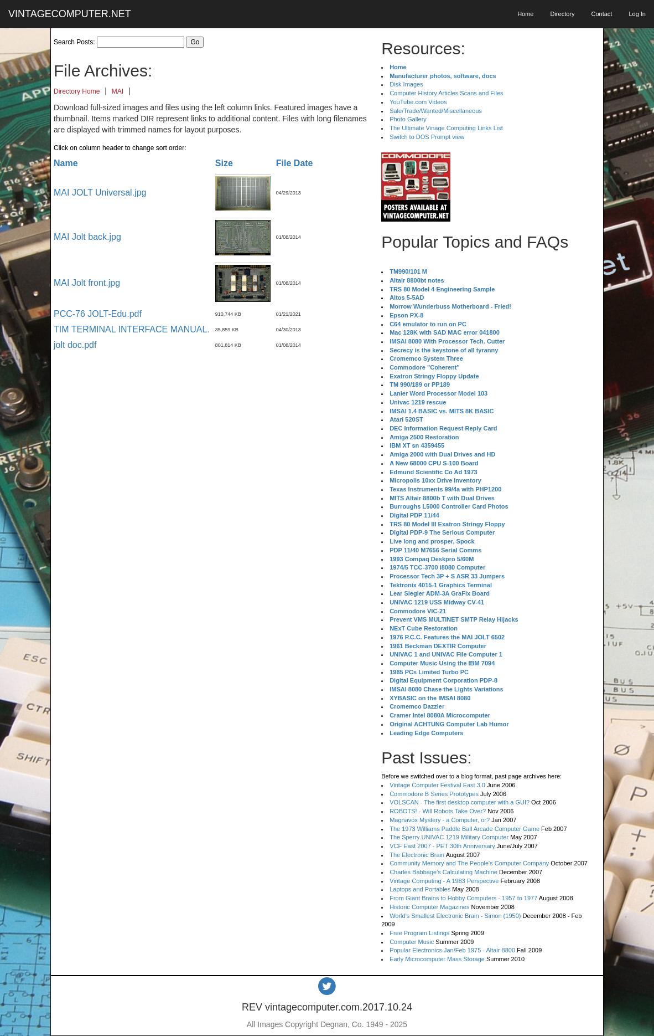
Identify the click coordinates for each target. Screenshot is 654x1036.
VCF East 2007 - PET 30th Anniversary (442, 846)
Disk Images (406, 84)
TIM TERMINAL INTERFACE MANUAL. (132, 329)
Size (224, 163)
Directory (562, 14)
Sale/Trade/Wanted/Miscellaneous (436, 110)
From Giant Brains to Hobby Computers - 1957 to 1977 (463, 898)
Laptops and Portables (420, 889)
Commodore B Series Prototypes (434, 794)
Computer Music (412, 941)
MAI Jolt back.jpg (87, 237)
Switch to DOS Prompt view (427, 137)
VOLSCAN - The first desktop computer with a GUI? (460, 802)
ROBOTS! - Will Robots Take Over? (438, 811)
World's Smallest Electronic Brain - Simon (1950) (455, 915)
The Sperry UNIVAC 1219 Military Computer (449, 837)
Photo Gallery (408, 119)
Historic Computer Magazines (429, 907)
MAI (117, 91)
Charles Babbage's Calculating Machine (443, 872)
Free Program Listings (419, 933)
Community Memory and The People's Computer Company (469, 863)
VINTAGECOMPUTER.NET (69, 13)
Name (66, 163)
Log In (637, 14)
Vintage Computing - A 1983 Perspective (444, 881)
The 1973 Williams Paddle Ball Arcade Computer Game (464, 828)
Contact (601, 14)
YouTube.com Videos (418, 102)
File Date (294, 163)
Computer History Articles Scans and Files (446, 93)
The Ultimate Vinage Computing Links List (446, 128)
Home (525, 14)
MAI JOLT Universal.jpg (100, 192)
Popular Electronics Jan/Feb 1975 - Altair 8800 (452, 950)
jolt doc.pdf (75, 345)
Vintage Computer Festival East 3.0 (437, 785)
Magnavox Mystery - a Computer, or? (440, 820)
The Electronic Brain (417, 855)
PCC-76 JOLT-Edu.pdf (98, 314)
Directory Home (77, 91)
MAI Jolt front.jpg (87, 283)
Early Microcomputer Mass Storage (437, 959)
